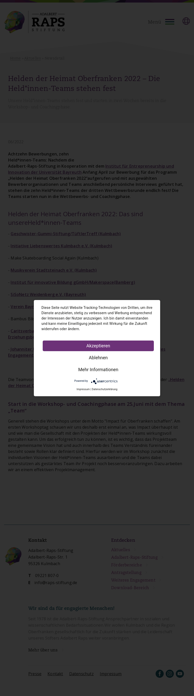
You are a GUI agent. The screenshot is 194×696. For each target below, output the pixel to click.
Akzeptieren (98, 345)
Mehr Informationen (98, 369)
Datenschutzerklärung (104, 389)
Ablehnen (98, 357)
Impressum (83, 389)
